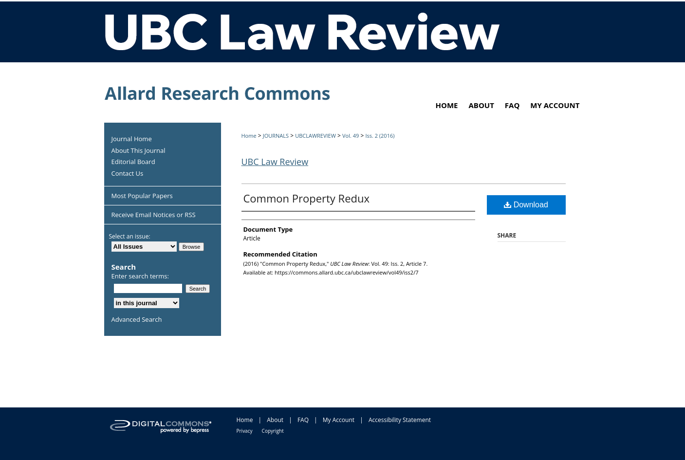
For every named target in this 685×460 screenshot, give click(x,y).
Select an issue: (129, 236)
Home (249, 135)
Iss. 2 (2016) (379, 135)
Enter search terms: (140, 276)
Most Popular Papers (142, 195)
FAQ (303, 420)
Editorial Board (133, 162)
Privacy (245, 430)
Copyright (273, 430)
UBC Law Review (275, 161)
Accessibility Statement (400, 420)
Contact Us (127, 174)
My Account (338, 420)
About (275, 420)
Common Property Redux (306, 198)
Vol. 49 (350, 135)
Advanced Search (136, 319)
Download (526, 205)
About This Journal (138, 151)
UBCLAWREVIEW (315, 135)
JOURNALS (276, 135)
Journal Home (131, 139)
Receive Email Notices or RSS (153, 214)
